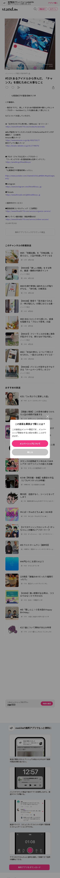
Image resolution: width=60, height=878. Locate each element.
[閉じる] (48, 416)
